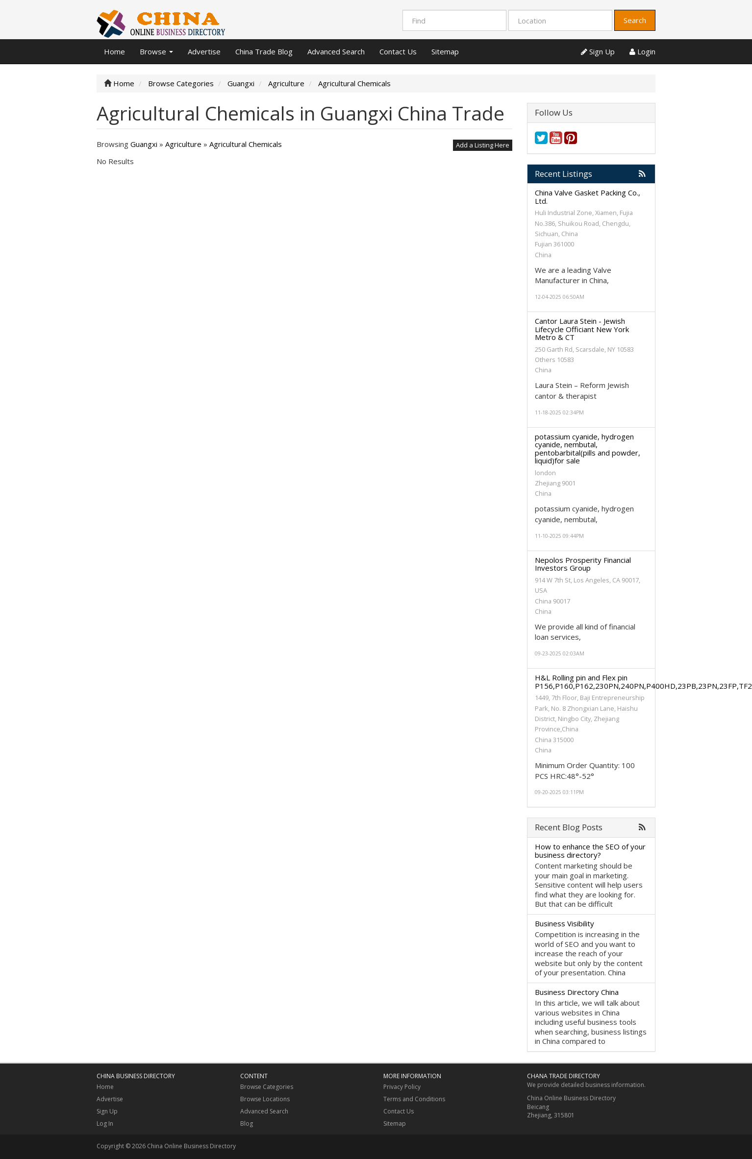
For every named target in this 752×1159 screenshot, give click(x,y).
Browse (156, 51)
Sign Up (598, 51)
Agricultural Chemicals (245, 144)
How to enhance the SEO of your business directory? (590, 851)
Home (114, 51)
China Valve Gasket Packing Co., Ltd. (587, 197)
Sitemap (445, 51)
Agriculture (183, 144)
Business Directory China (577, 992)
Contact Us (398, 51)
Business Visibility (564, 923)
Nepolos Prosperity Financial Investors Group (583, 564)
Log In (105, 1123)
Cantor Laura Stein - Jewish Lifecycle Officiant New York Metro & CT (582, 329)
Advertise (204, 51)
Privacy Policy (402, 1087)
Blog (246, 1123)
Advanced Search (336, 51)
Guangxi (143, 144)
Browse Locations (265, 1099)
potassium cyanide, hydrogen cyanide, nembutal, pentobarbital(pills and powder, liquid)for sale (587, 449)
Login (642, 51)
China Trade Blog (264, 51)
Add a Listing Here (482, 145)
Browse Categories (266, 1087)
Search (635, 20)
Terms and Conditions (414, 1099)
